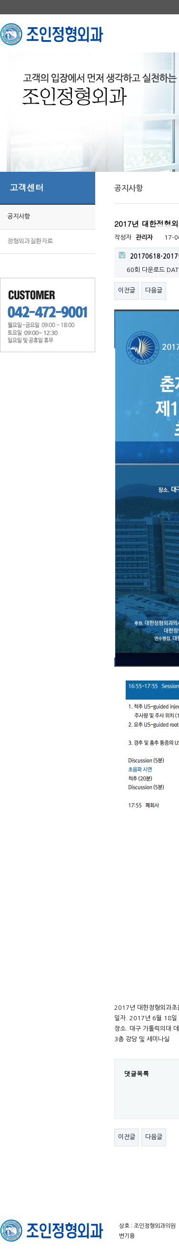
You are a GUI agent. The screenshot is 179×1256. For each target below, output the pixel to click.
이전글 (126, 290)
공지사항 (18, 216)
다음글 (153, 290)
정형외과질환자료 (30, 241)
